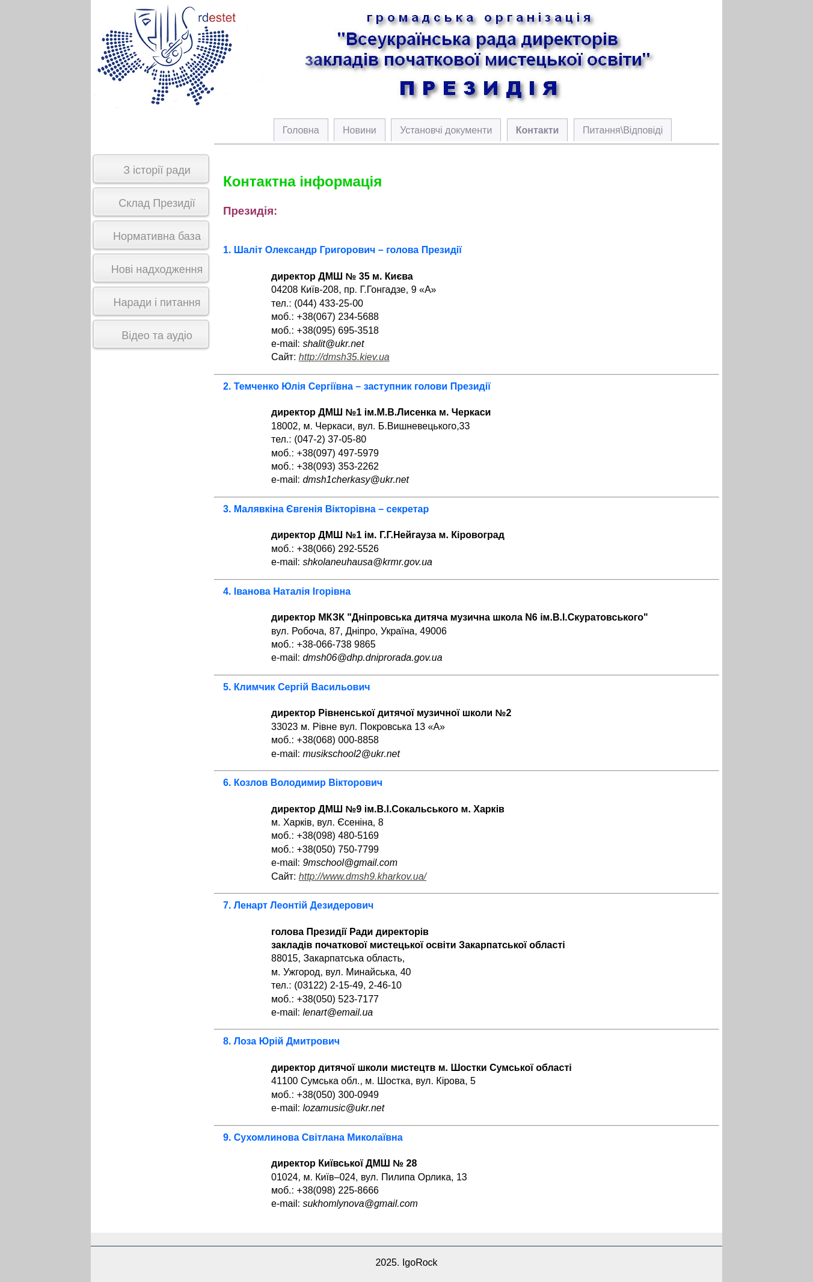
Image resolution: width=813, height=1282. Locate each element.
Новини (359, 130)
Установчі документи (446, 130)
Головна (301, 130)
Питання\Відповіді (623, 130)
